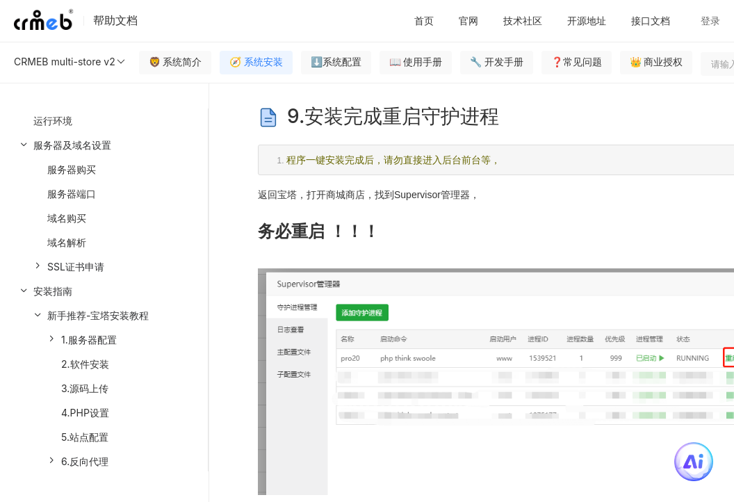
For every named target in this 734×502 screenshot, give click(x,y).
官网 (468, 20)
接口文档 (650, 20)
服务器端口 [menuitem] (71, 194)
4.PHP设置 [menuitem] (85, 413)
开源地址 (586, 20)
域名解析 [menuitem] (66, 242)
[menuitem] (104, 206)
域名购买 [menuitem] (66, 218)
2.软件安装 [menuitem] (85, 364)
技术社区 (522, 20)
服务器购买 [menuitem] (71, 169)
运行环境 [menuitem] (52, 121)
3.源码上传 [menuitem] (84, 388)
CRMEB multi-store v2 (70, 62)
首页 (424, 20)
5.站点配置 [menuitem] (84, 437)
